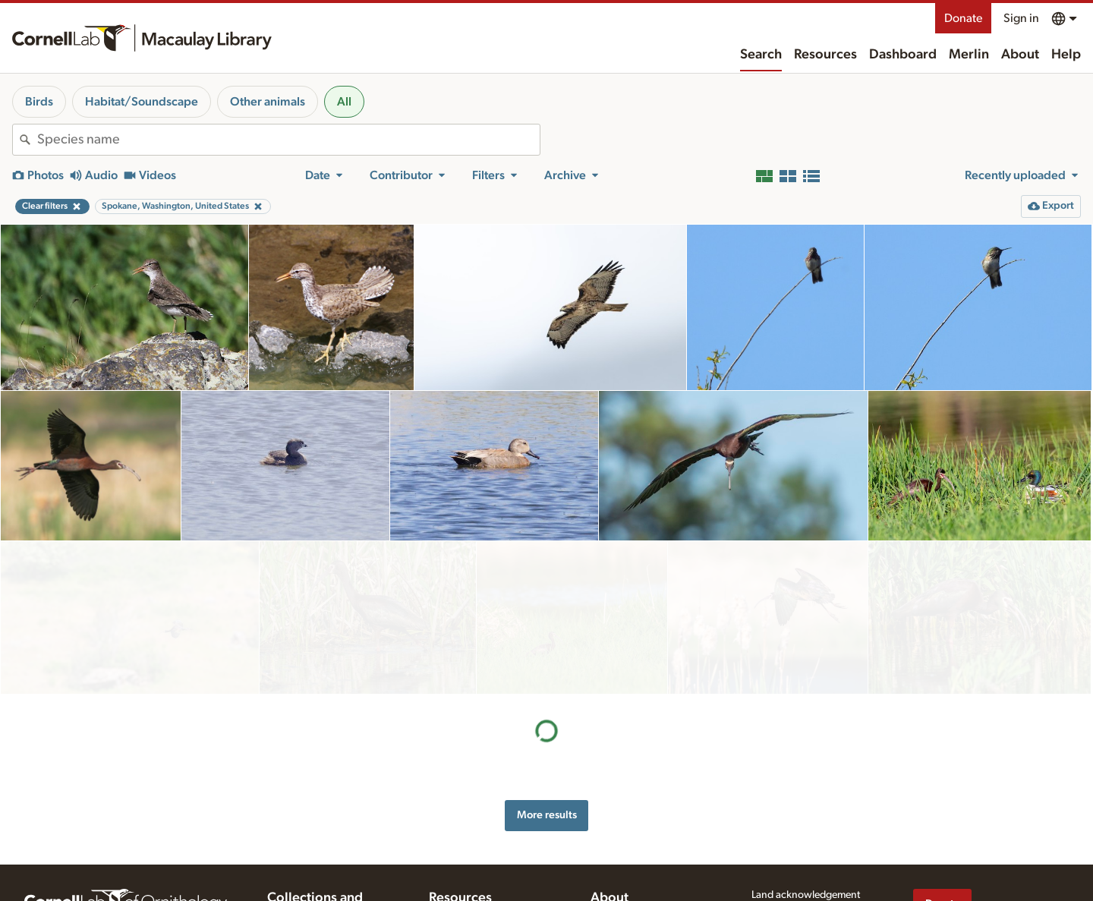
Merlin (969, 54)
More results (547, 661)
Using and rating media (481, 893)
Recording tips (461, 877)
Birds (39, 102)
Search (761, 54)
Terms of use (779, 872)
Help (1066, 54)
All (344, 102)
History (607, 849)
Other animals (267, 102)
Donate (963, 18)
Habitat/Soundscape (141, 102)
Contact (608, 880)
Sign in (1021, 18)
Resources (825, 54)
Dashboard (903, 54)
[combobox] (288, 139)
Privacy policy (782, 856)
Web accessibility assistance (814, 840)
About (1020, 54)
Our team (612, 864)
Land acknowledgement (805, 825)
